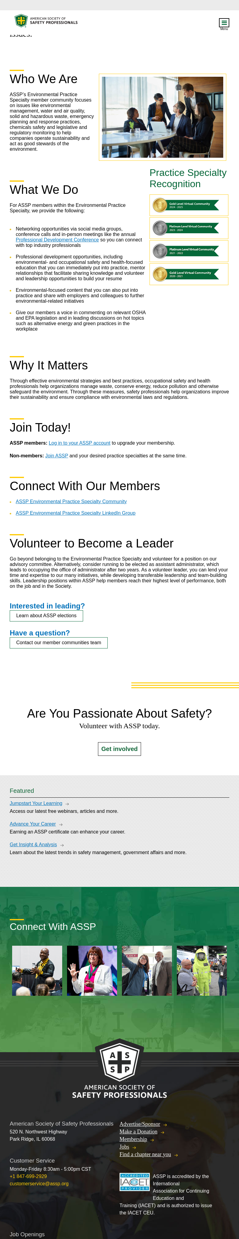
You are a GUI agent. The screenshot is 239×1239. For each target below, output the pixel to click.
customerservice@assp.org (39, 1183)
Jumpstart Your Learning (36, 803)
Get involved (119, 749)
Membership (133, 1139)
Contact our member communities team (58, 642)
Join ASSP (56, 455)
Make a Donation (138, 1132)
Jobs (124, 1147)
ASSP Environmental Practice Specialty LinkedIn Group (76, 513)
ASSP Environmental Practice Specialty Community (71, 501)
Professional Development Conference (57, 239)
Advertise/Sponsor (140, 1124)
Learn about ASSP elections (46, 615)
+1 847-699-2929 (28, 1176)
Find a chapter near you (145, 1154)
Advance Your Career (33, 824)
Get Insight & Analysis (33, 844)
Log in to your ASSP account (79, 443)
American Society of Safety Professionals (46, 22)
